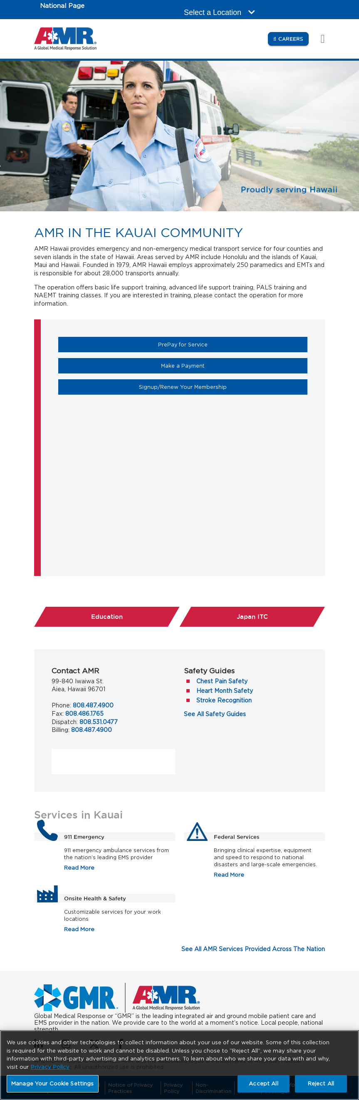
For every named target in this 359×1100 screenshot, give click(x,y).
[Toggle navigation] (318, 39)
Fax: (58, 713)
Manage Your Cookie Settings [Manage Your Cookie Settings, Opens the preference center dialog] (52, 1083)
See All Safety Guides (215, 714)
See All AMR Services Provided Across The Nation (253, 949)
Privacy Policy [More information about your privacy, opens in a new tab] (50, 1067)
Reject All (321, 1083)
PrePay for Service (211, 344)
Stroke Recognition (224, 700)
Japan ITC (252, 616)
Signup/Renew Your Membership (211, 386)
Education (135, 616)
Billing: (60, 730)
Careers (293, 38)
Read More (79, 867)
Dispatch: (65, 722)
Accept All (263, 1083)
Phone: (61, 705)
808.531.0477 (98, 722)
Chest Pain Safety (222, 681)
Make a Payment (211, 365)
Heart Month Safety (224, 690)
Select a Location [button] (219, 12)
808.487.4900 (93, 705)
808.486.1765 (84, 713)
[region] (179, 1065)
